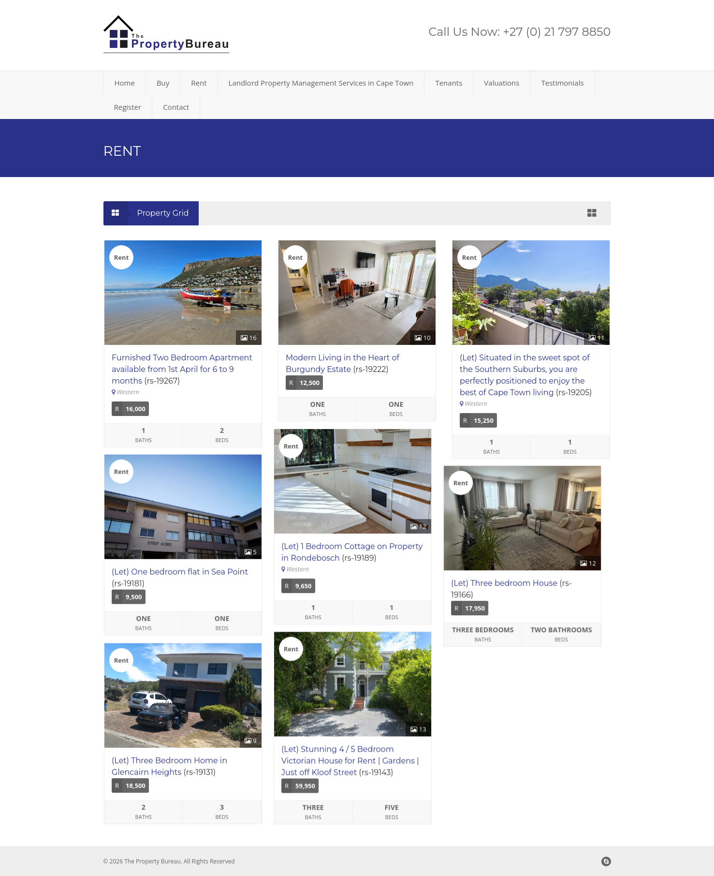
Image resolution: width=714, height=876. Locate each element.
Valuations (501, 83)
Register (128, 107)
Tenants (448, 83)
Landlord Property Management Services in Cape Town (321, 83)
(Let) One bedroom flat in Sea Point (180, 577)
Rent (198, 83)
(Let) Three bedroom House (513, 589)
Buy (163, 83)
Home (125, 83)
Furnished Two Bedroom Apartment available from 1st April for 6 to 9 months (182, 369)
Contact (176, 107)
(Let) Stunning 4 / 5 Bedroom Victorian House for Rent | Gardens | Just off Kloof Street (354, 771)
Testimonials (562, 83)
